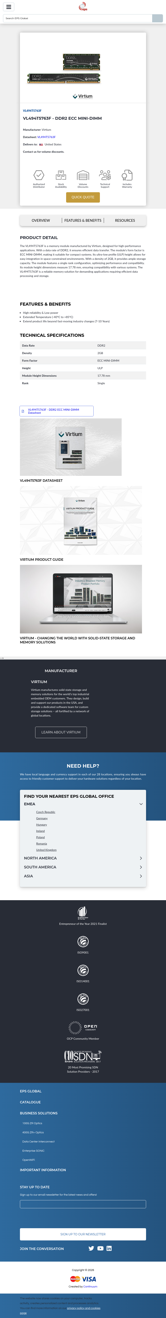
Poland (40, 837)
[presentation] (51, 1218)
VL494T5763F (46, 137)
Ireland (40, 831)
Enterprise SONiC (33, 1151)
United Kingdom (46, 850)
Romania (41, 843)
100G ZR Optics (32, 1123)
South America (40, 867)
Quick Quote (83, 197)
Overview (41, 220)
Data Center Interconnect (38, 1141)
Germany (42, 818)
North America (40, 858)
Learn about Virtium (61, 732)
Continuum (90, 1286)
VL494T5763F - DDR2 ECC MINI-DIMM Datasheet (53, 411)
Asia (28, 876)
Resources (125, 220)
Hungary (41, 824)
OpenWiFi (28, 1160)
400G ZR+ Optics (33, 1132)
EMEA (29, 804)
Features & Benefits (83, 220)
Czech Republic (45, 812)
